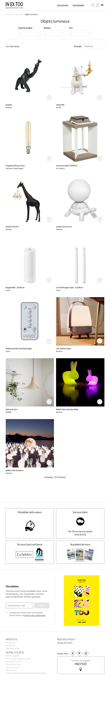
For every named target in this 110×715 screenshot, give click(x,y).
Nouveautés (11, 645)
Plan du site (10, 669)
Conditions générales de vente (18, 657)
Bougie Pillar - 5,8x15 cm (15, 287)
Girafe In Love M (12, 226)
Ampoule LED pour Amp (15, 165)
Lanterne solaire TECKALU (66, 165)
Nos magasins (78, 5)
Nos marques (62, 5)
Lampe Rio (60, 104)
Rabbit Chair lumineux (14, 470)
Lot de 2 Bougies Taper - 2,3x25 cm (69, 287)
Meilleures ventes (13, 648)
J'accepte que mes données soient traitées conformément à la (27, 614)
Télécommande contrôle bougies (19, 348)
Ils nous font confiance (29, 544)
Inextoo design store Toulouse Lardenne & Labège (26, 672)
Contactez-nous (12, 666)
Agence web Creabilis (32, 684)
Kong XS (9, 104)
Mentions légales (12, 654)
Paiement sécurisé (13, 663)
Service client (80, 512)
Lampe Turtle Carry (64, 226)
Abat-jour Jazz (12, 409)
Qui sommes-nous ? (14, 660)
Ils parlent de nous (80, 544)
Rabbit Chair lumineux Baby (67, 409)
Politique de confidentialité (34, 615)
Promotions (10, 642)
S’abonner (41, 605)
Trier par (77, 46)
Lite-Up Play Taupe (63, 348)
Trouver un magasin (81, 662)
